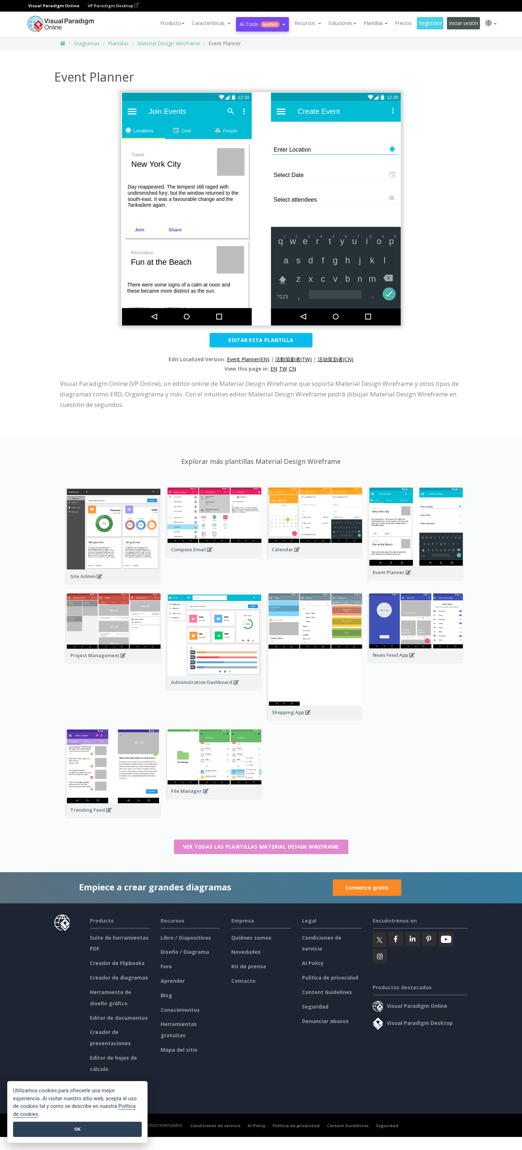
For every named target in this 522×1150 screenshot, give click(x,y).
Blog (166, 995)
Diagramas (87, 43)
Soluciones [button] (342, 23)
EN (273, 368)
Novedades (246, 951)
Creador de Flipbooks (117, 963)
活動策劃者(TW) (293, 359)
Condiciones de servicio (215, 1125)
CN (292, 368)
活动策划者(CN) (335, 359)
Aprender (173, 980)
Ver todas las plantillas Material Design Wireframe (261, 846)
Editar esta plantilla (260, 340)
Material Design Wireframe (168, 43)
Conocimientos (180, 1009)
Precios (403, 23)
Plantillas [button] (376, 23)
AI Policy (313, 963)
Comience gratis (367, 887)
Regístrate (430, 23)
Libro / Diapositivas (186, 937)
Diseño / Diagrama (185, 951)
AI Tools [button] (262, 24)
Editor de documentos (119, 1017)
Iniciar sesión (463, 23)
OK (77, 1129)
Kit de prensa (248, 966)
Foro (166, 966)
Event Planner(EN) (248, 359)
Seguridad (315, 1006)
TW (283, 368)
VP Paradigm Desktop (113, 5)
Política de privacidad (330, 977)
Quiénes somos (251, 937)
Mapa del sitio (179, 1049)
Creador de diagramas (119, 977)
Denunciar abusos (325, 1021)
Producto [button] (172, 23)
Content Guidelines (327, 992)
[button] (211, 23)
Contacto (243, 980)
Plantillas (118, 43)
